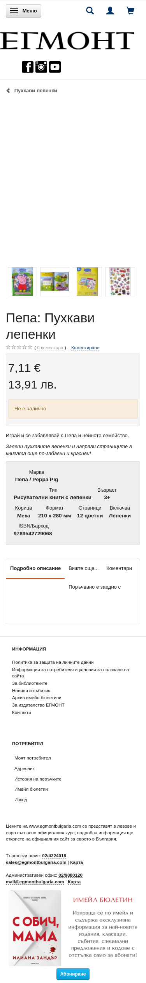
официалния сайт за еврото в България (74, 838)
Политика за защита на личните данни (52, 662)
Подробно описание (35, 568)
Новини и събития (31, 690)
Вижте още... (84, 568)
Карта (76, 862)
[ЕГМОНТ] (67, 38)
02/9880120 (70, 874)
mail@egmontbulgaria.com (35, 881)
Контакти (21, 712)
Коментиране (85, 347)
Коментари (119, 568)
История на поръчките (38, 778)
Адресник (24, 768)
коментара (50, 347)
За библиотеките (29, 683)
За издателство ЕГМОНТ (38, 704)
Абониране (73, 974)
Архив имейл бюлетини (37, 697)
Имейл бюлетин (31, 788)
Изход (20, 799)
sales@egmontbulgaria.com (36, 862)
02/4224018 (54, 855)
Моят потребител (32, 757)
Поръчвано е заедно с (95, 587)
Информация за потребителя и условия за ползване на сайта (70, 673)
